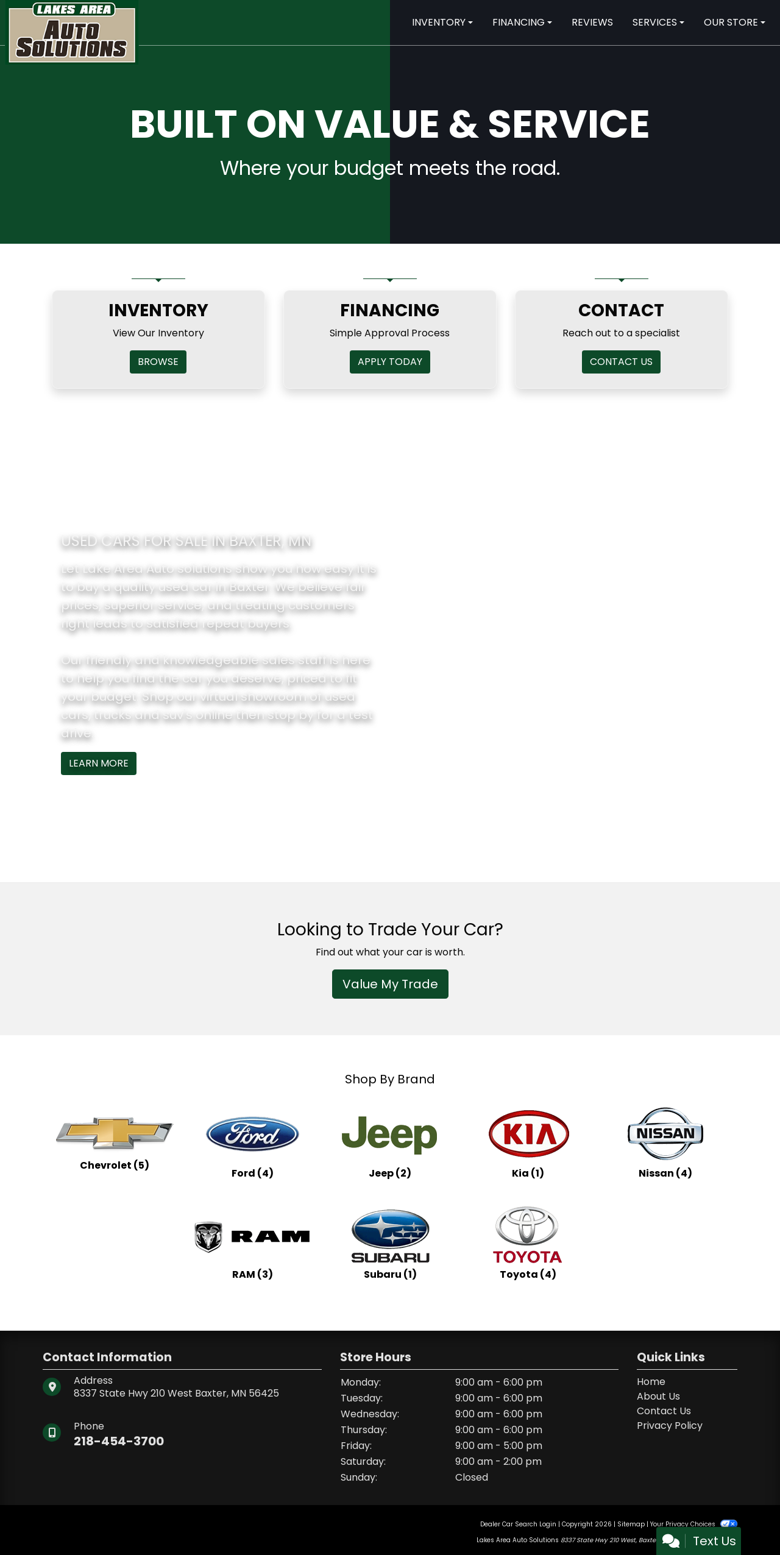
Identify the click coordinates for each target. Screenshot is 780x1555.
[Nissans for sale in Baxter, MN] (665, 1142)
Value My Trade (390, 984)
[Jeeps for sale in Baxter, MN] (390, 1142)
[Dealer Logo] (72, 31)
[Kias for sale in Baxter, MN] (528, 1142)
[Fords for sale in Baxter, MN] (252, 1142)
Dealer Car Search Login (518, 1524)
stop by (291, 714)
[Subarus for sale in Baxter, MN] (390, 1243)
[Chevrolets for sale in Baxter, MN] (115, 1142)
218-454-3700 (119, 1441)
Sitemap (631, 1524)
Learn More (99, 763)
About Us (658, 1396)
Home (651, 1382)
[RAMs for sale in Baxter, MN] (252, 1243)
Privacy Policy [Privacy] (670, 1426)
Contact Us (664, 1411)
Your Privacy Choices (693, 1524)
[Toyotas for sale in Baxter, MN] (528, 1243)
